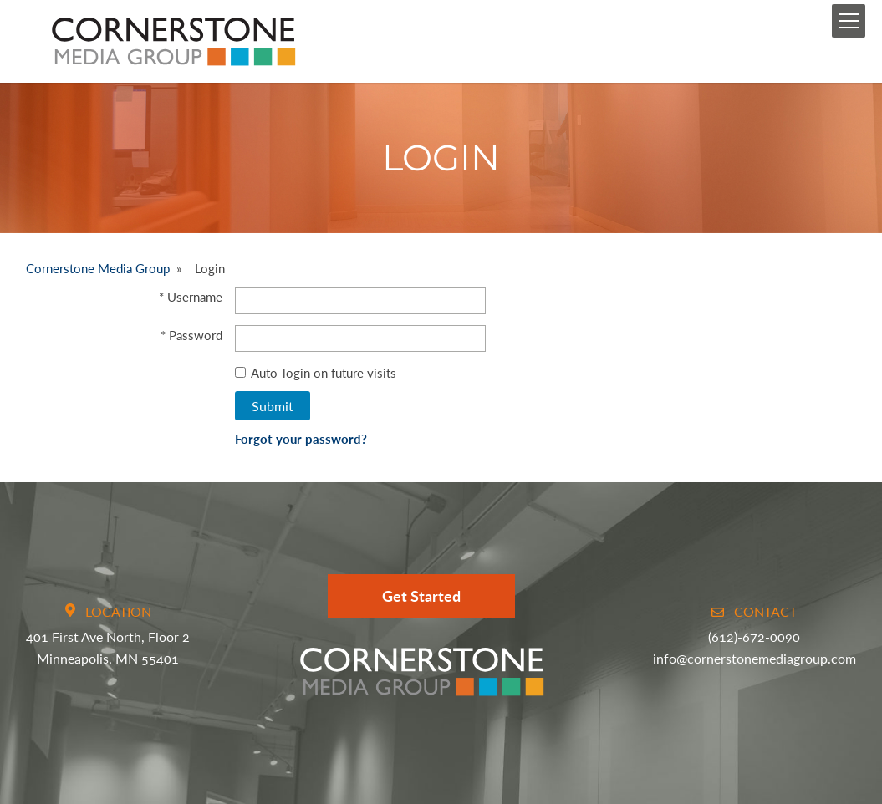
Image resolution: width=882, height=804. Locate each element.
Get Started (421, 596)
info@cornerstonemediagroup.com (754, 658)
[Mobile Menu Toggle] (848, 21)
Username (194, 296)
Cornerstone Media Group (98, 268)
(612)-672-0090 (754, 636)
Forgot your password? (301, 438)
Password (195, 335)
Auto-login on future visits (315, 372)
